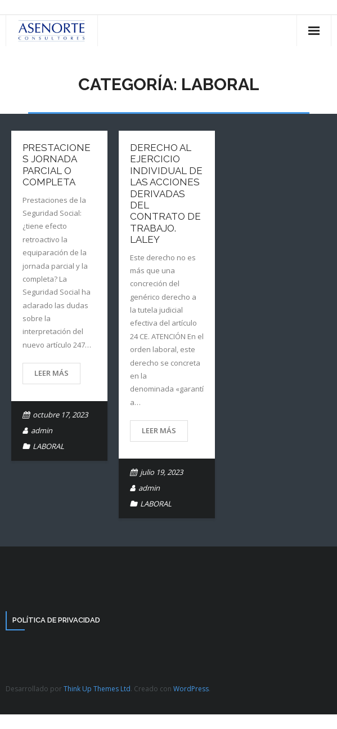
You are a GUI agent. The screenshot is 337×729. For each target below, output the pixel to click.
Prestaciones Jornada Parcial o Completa (57, 165)
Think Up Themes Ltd (97, 689)
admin (41, 430)
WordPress (191, 689)
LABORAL (48, 446)
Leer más (51, 373)
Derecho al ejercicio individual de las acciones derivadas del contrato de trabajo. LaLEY (166, 193)
